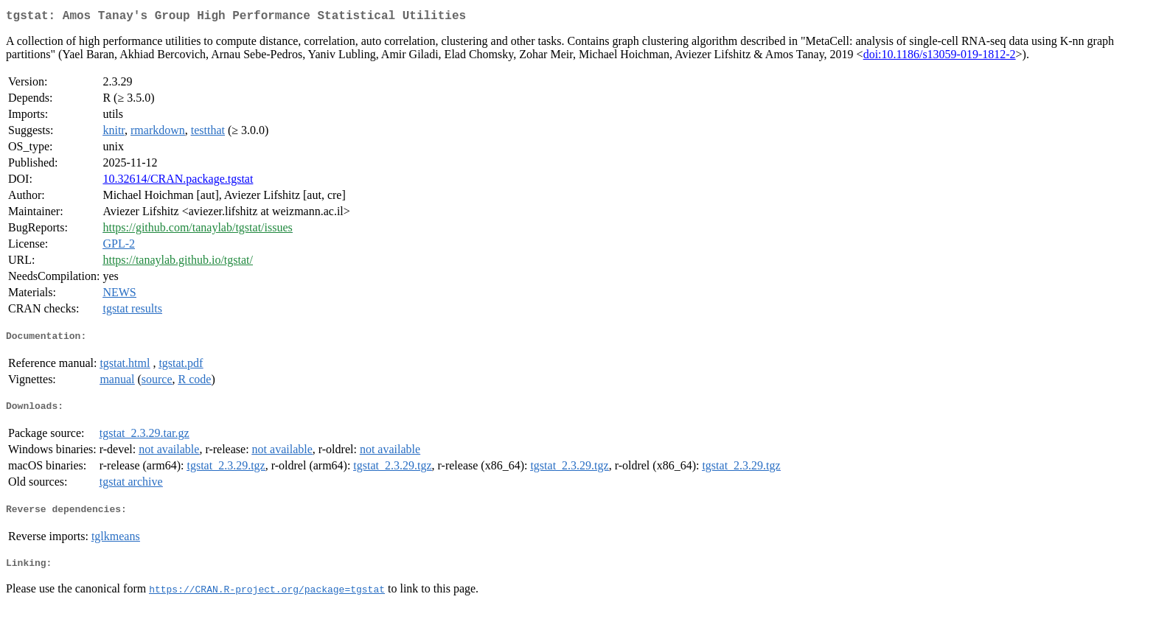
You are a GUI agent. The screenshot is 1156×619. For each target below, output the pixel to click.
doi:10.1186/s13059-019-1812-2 (939, 57)
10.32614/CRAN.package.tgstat (177, 181)
